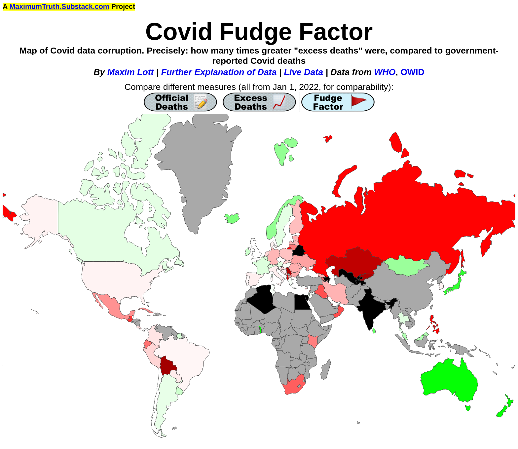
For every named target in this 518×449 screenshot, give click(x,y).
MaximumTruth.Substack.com (59, 7)
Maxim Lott (130, 72)
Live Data (303, 72)
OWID (412, 72)
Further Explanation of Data (219, 72)
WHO (384, 72)
